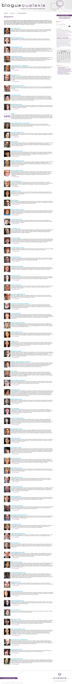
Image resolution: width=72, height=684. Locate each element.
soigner (60, 40)
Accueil (6, 13)
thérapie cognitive (65, 42)
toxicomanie (58, 43)
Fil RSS (59, 21)
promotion (58, 34)
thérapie (60, 42)
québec (64, 35)
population (67, 30)
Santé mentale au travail (62, 72)
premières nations (59, 32)
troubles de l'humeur (63, 45)
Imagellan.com (13, 682)
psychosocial (67, 34)
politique (63, 30)
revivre (65, 36)
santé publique (65, 39)
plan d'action (58, 30)
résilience (61, 36)
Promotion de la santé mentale (63, 70)
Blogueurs (12, 13)
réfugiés (58, 36)
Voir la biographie (15, 70)
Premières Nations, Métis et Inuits (64, 69)
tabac (57, 42)
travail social (58, 44)
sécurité (70, 39)
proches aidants (59, 33)
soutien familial (68, 40)
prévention (69, 32)
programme (65, 33)
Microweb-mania (20, 682)
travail (70, 43)
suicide (69, 41)
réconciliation (69, 35)
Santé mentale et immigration (63, 74)
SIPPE (57, 40)
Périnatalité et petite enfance (63, 67)
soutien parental (59, 41)
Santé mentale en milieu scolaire (63, 73)
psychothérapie (59, 35)
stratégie (66, 41)
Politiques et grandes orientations (64, 68)
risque (67, 36)
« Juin (58, 61)
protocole (63, 34)
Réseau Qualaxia (22, 13)
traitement (67, 43)
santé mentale (62, 38)
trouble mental (64, 44)
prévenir (65, 32)
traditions (63, 43)
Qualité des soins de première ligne (64, 71)
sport (64, 41)
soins (63, 40)
